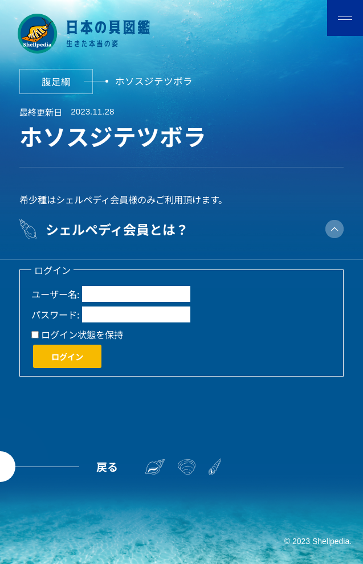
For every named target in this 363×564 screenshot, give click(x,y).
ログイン (67, 356)
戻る (107, 466)
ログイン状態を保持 (82, 334)
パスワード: (55, 314)
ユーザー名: (55, 294)
